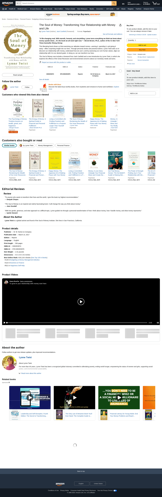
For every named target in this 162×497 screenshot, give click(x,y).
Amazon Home (149, 9)
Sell (117, 9)
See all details (44, 79)
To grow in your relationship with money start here (28, 283)
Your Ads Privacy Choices (105, 490)
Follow (27, 87)
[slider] (77, 322)
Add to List (133, 93)
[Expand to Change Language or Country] (87, 484)
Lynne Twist (45, 31)
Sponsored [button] (6, 382)
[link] (18, 122)
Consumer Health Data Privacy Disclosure (83, 490)
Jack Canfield (61, 31)
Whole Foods (47, 9)
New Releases (82, 9)
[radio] (9, 145)
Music (123, 9)
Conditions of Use (53, 490)
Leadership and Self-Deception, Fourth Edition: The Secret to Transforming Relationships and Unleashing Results (34, 415)
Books (92, 9)
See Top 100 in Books (39, 257)
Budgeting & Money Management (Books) (24, 260)
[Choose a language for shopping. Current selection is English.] (80, 483)
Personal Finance (25, 19)
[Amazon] (7, 3)
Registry (130, 9)
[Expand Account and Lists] (140, 4)
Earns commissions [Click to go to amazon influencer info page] (26, 281)
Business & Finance (17, 263)
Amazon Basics (35, 9)
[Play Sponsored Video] (30, 397)
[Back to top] (81, 473)
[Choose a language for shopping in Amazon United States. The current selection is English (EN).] (121, 3)
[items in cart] (156, 3)
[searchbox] (66, 3)
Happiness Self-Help (17, 265)
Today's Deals (70, 9)
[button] (4, 9)
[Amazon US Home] (60, 484)
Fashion (138, 9)
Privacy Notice (64, 490)
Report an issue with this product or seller (55, 62)
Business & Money (13, 19)
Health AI (12, 9)
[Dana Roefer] (14, 281)
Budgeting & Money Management (42, 19)
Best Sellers (59, 9)
